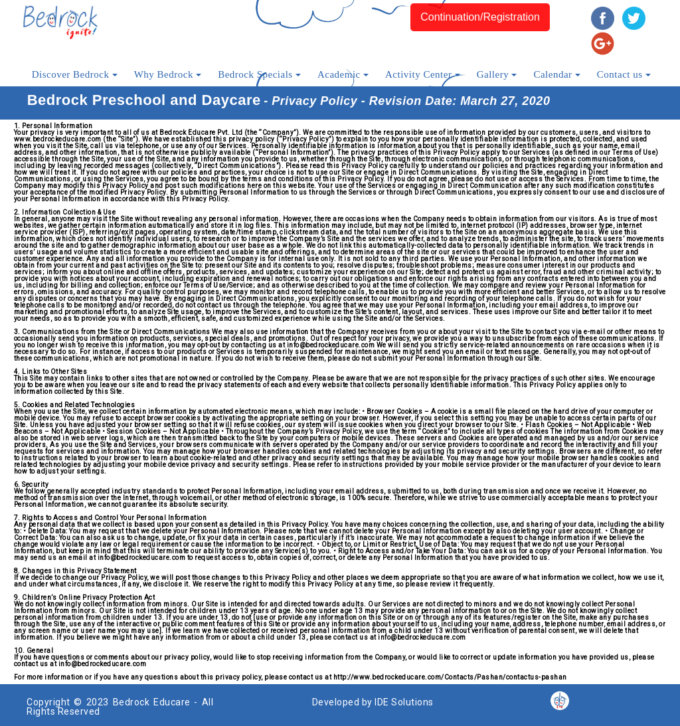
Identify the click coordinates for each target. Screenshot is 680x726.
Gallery (497, 74)
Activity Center (422, 74)
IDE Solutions (404, 702)
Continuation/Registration (480, 17)
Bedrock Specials (259, 74)
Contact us (624, 74)
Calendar (556, 74)
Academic (343, 74)
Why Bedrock (167, 74)
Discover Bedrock (75, 74)
